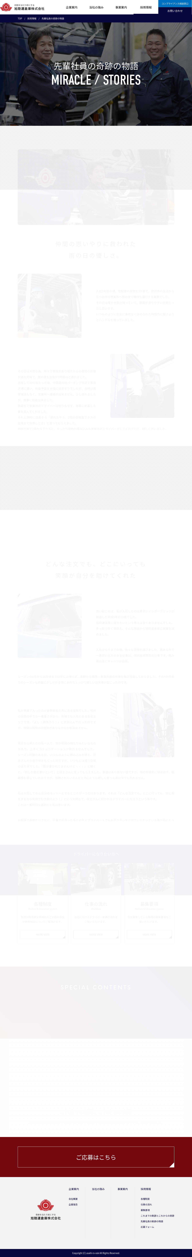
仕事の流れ (146, 1204)
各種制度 (145, 1198)
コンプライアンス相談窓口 (175, 3)
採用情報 (146, 7)
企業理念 (73, 1204)
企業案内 (71, 7)
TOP (20, 18)
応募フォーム (147, 1226)
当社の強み (96, 7)
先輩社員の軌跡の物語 (152, 1221)
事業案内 (121, 7)
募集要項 (145, 1210)
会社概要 (73, 1198)
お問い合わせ (175, 11)
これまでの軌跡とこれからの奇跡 (157, 1215)
